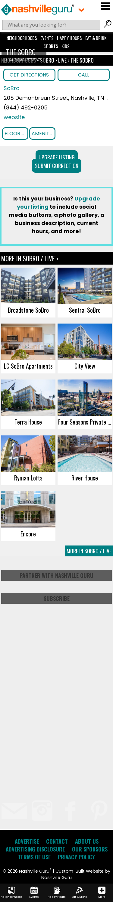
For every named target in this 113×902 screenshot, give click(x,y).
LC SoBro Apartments (28, 365)
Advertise (27, 841)
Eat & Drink (95, 37)
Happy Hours (69, 37)
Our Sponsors (90, 849)
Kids (65, 46)
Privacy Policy (76, 857)
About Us (87, 841)
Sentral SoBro (85, 309)
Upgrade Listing (57, 157)
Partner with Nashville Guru (56, 575)
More (101, 893)
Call (83, 74)
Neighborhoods (22, 37)
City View (84, 365)
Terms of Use (34, 857)
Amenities (43, 133)
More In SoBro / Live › (29, 258)
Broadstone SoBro (28, 309)
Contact (57, 841)
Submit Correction (56, 166)
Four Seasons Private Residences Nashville (85, 421)
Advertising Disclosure (35, 849)
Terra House (28, 421)
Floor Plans (16, 133)
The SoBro (82, 60)
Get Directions (29, 74)
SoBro (47, 60)
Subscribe (57, 598)
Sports (51, 46)
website (14, 117)
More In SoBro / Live (89, 551)
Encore (28, 533)
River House (84, 477)
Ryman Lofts (28, 477)
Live (62, 60)
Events (47, 37)
